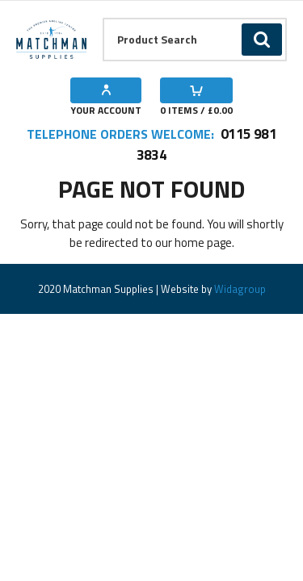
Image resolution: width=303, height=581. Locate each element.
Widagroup (239, 289)
